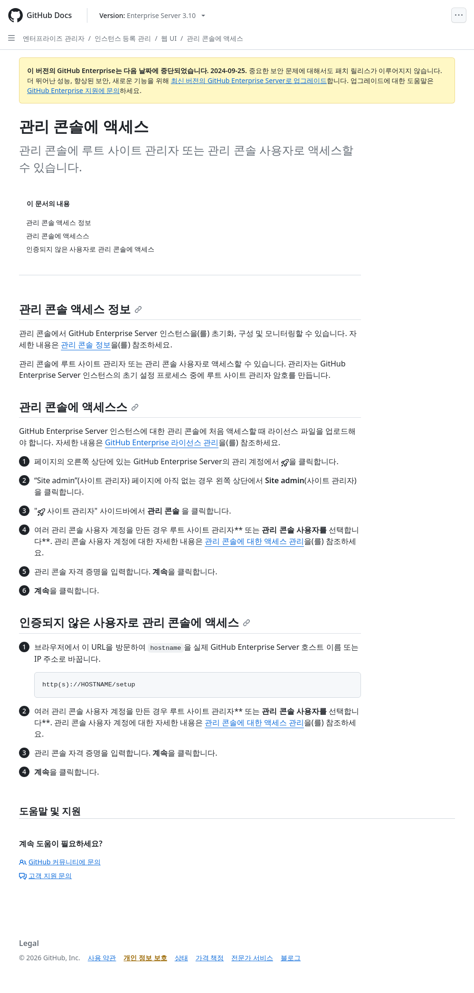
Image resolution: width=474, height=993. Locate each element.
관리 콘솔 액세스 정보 (80, 309)
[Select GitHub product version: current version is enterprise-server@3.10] (152, 15)
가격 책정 (210, 957)
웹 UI (169, 38)
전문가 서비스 (252, 957)
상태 (181, 957)
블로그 (291, 957)
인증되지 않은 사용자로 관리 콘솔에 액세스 (134, 622)
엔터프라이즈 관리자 (54, 38)
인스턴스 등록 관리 (123, 38)
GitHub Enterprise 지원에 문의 (73, 90)
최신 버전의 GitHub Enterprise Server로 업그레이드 (249, 80)
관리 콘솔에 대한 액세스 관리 (254, 541)
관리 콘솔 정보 (85, 344)
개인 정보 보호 (145, 957)
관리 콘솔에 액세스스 (79, 406)
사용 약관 (102, 957)
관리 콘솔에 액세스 (215, 38)
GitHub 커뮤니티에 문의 (60, 861)
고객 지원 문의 (45, 875)
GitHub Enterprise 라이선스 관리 (161, 442)
